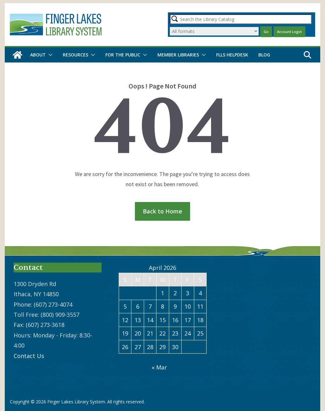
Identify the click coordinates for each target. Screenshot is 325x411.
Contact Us (29, 356)
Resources (75, 55)
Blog (264, 55)
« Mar (159, 367)
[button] (49, 54)
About (38, 55)
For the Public (122, 55)
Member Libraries (178, 55)
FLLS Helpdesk (232, 55)
